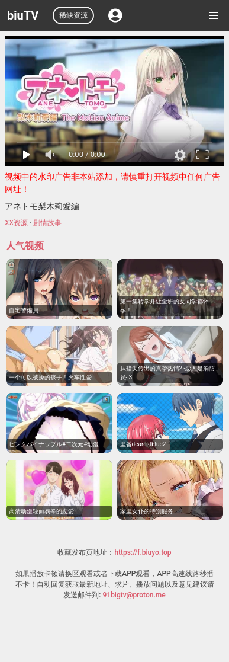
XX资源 (16, 223)
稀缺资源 (73, 15)
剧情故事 (47, 223)
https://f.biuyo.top (142, 552)
